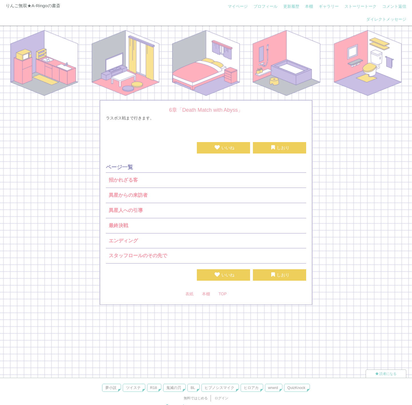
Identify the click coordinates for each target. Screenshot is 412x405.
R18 (153, 388)
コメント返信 (394, 6)
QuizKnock (296, 388)
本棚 (309, 6)
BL (193, 388)
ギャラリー (329, 6)
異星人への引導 (126, 210)
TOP (223, 294)
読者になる (386, 374)
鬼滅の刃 (173, 388)
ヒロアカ (251, 388)
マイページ (238, 6)
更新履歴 (291, 6)
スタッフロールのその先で (138, 255)
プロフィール (265, 6)
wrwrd (273, 388)
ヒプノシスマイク (219, 388)
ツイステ (133, 388)
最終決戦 (118, 225)
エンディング (123, 240)
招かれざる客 (123, 180)
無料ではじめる (196, 398)
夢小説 (110, 388)
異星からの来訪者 (128, 195)
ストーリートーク (360, 6)
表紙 (189, 294)
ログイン (221, 398)
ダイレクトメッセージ (386, 19)
